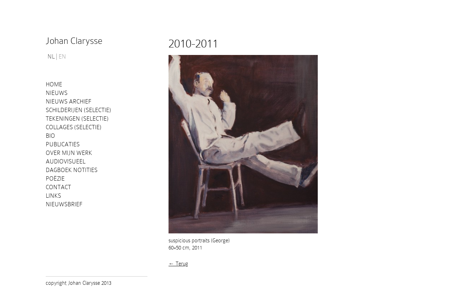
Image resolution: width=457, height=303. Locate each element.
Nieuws (56, 93)
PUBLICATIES (63, 144)
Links (53, 195)
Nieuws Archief (68, 101)
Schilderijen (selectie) (78, 110)
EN (62, 57)
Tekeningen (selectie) (77, 118)
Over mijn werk (69, 153)
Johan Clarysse (74, 41)
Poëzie (55, 178)
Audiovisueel (65, 161)
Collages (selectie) (73, 127)
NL (51, 57)
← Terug (178, 264)
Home (54, 84)
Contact (58, 187)
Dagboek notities (71, 170)
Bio (50, 135)
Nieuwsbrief (64, 204)
